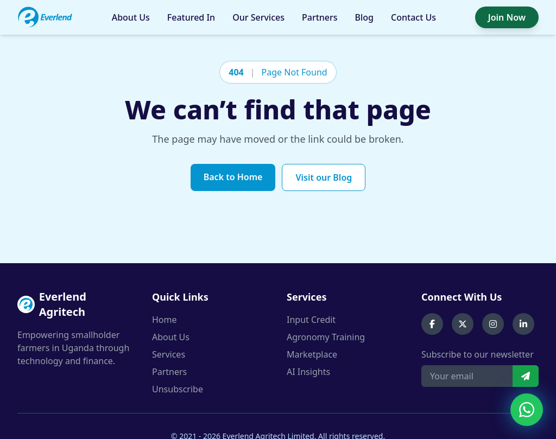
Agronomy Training (326, 337)
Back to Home (233, 177)
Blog (364, 17)
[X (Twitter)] (462, 324)
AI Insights (308, 372)
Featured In (191, 17)
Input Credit (311, 320)
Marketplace (312, 354)
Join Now (507, 17)
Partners (320, 17)
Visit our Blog (323, 177)
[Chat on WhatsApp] (526, 409)
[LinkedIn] (523, 324)
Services (168, 354)
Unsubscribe (177, 389)
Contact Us (413, 17)
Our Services (258, 17)
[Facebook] (432, 324)
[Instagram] (493, 324)
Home (164, 320)
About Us (131, 17)
